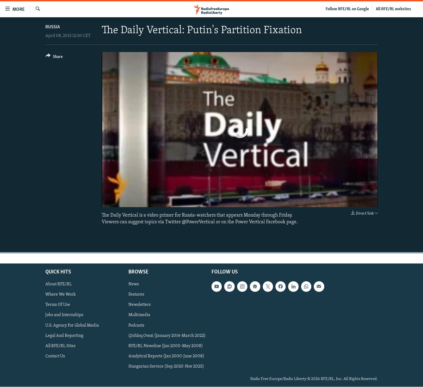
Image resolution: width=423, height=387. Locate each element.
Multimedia (139, 315)
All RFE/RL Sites (60, 346)
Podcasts (136, 325)
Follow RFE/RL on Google (347, 9)
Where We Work (60, 295)
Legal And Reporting (64, 336)
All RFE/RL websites (393, 9)
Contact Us (55, 356)
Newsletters (139, 305)
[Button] (54, 57)
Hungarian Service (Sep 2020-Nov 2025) (166, 366)
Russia (52, 27)
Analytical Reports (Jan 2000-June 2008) (166, 356)
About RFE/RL (58, 284)
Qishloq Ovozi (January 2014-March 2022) (167, 336)
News (133, 284)
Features (136, 295)
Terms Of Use (57, 305)
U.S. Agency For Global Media (72, 325)
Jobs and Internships (64, 315)
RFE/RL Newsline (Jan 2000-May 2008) (165, 346)
